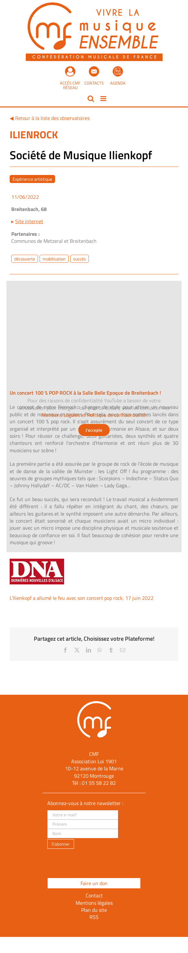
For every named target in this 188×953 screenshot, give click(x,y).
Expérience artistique (32, 179)
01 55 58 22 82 (99, 783)
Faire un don (94, 883)
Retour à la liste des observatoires (52, 118)
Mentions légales (94, 902)
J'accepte (94, 430)
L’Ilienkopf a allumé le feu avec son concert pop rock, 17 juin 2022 (82, 598)
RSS (94, 917)
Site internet (29, 221)
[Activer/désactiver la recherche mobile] (91, 98)
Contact (94, 895)
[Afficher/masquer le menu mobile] (103, 98)
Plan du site (94, 909)
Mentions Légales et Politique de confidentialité (94, 415)
